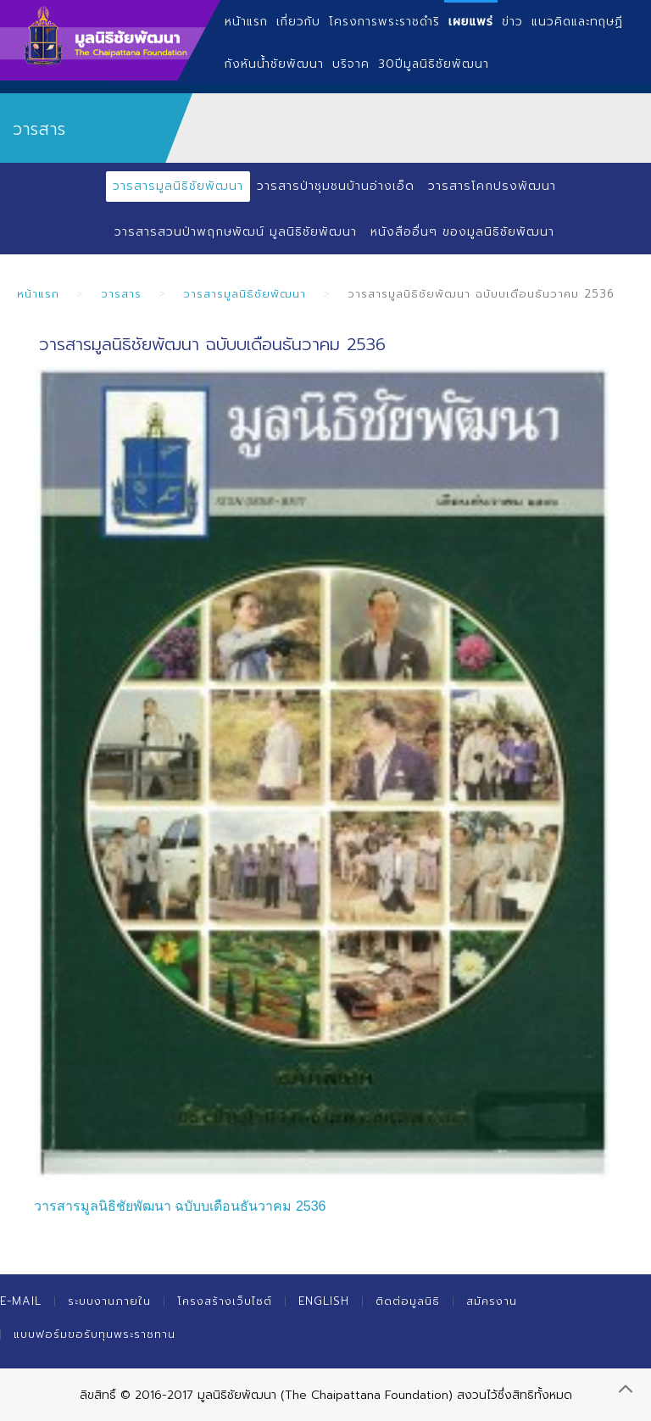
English (323, 1301)
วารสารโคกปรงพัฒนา (492, 186)
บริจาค (351, 64)
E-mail (21, 1301)
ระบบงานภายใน (109, 1301)
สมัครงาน (491, 1301)
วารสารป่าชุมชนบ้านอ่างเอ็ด (336, 186)
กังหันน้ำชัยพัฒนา (274, 64)
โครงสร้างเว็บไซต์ (224, 1301)
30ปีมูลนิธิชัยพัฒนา (433, 64)
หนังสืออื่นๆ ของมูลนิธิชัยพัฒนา (462, 232)
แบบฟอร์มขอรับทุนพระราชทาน (94, 1334)
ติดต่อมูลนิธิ (408, 1301)
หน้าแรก (38, 294)
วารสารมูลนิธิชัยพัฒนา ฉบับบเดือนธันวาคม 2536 (180, 1206)
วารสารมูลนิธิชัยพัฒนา (178, 186)
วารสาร (121, 294)
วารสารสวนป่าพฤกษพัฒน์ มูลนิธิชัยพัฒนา (235, 232)
